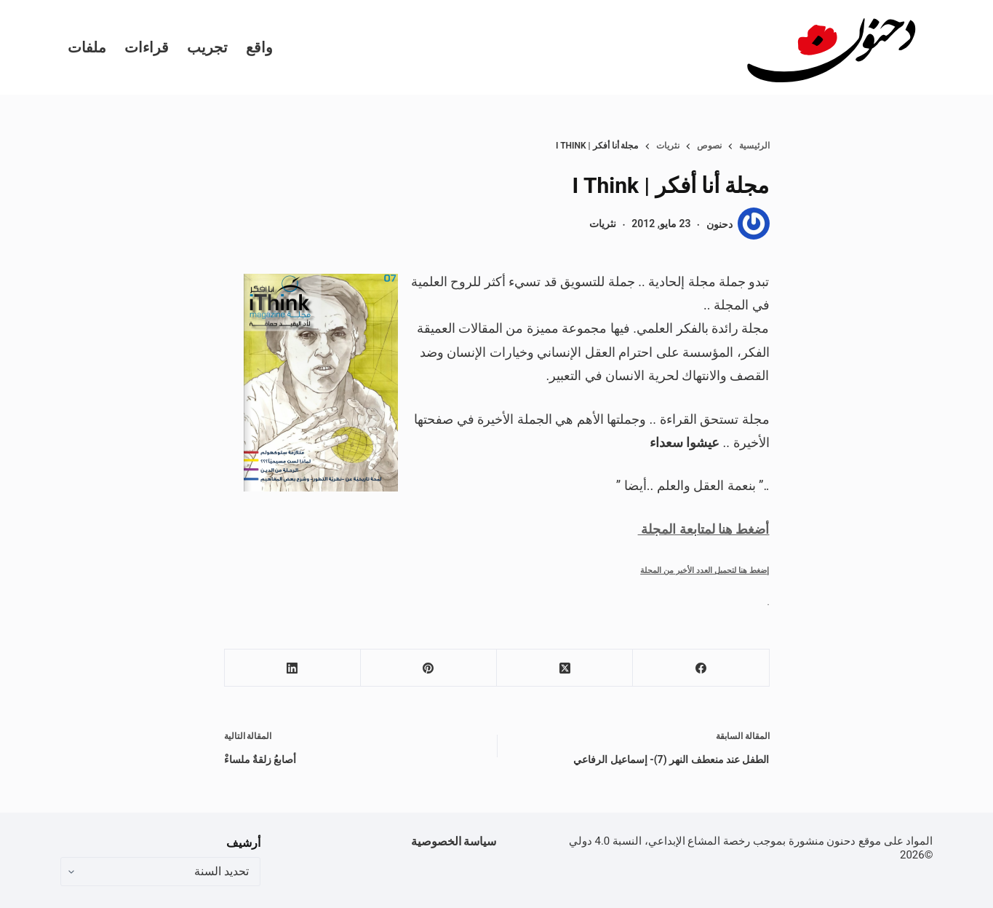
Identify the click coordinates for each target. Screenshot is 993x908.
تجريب (207, 47)
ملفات (87, 47)
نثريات (602, 223)
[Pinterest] (428, 668)
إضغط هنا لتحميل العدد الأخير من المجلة (704, 570)
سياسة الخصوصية (454, 841)
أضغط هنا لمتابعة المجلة (704, 529)
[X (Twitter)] (564, 668)
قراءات (146, 47)
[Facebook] (700, 668)
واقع (259, 47)
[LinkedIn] (292, 668)
